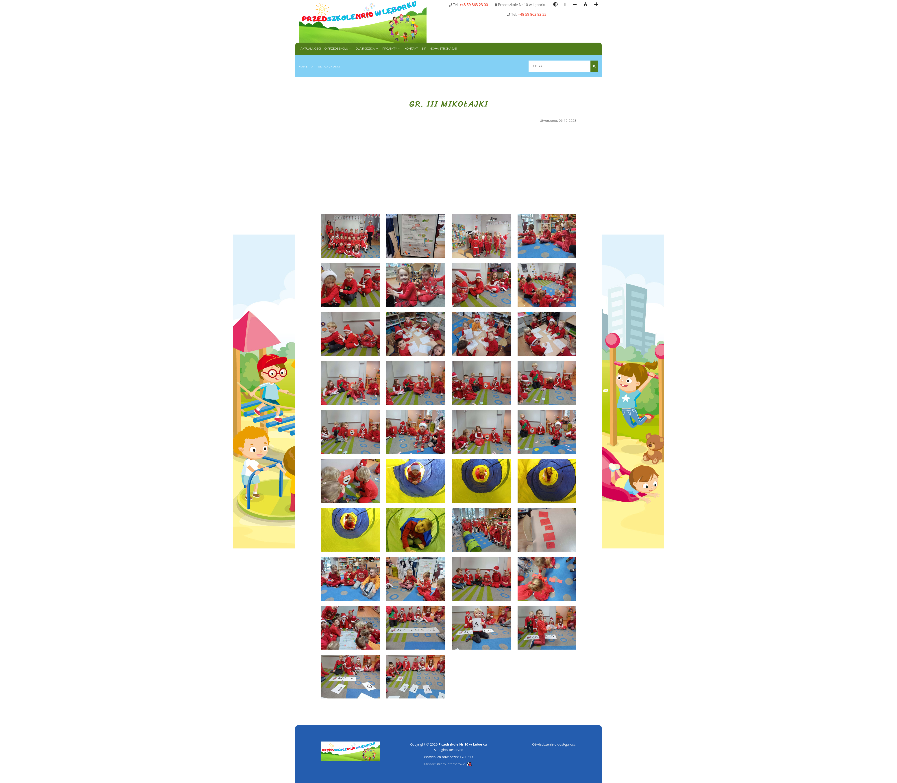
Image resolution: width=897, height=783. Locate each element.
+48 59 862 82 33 (532, 14)
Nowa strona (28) (443, 48)
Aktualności (310, 48)
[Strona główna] (363, 21)
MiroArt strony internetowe (448, 764)
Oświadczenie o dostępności (554, 744)
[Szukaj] (564, 66)
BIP (424, 48)
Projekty (389, 48)
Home (303, 66)
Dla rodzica (365, 48)
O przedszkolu (336, 48)
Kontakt (411, 48)
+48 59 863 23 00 (474, 4)
